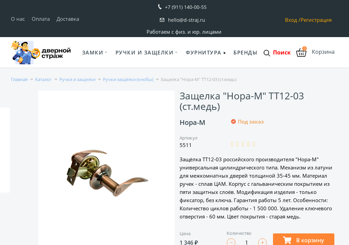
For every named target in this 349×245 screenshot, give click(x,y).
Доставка (68, 18)
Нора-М (192, 122)
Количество (239, 233)
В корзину (303, 240)
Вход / (293, 20)
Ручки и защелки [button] (145, 52)
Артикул (188, 138)
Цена (185, 233)
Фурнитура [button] (204, 52)
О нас (18, 18)
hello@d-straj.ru (186, 20)
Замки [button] (93, 52)
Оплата (41, 18)
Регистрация (316, 20)
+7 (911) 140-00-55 (186, 7)
